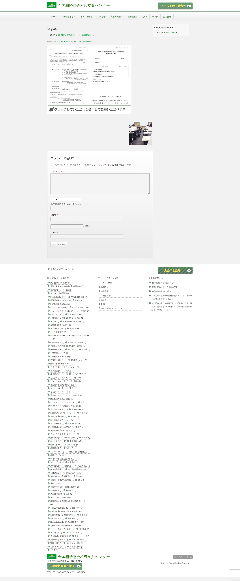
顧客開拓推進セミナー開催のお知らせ (76, 35)
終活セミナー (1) (76, 550)
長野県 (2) (68, 480)
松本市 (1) (54, 431)
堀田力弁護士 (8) (80, 300)
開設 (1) (53, 367)
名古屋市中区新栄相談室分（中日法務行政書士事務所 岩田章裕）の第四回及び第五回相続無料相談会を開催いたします (172, 310)
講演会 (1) (86, 353)
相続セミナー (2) (80, 364)
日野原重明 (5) (56, 476)
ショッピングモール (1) (60, 315)
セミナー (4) (55, 392)
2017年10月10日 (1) (74, 536)
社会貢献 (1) (73, 466)
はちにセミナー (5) (58, 445)
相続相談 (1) (71, 494)
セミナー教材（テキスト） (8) (62, 533)
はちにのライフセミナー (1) (61, 424)
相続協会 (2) (78, 290)
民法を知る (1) (81, 484)
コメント (56, 171)
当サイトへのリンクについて (113, 312)
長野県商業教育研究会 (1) (60, 304)
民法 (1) (79, 480)
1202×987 (170, 32)
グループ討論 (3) (57, 466)
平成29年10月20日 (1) (59, 512)
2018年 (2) (66, 540)
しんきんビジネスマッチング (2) (63, 406)
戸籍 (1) (53, 420)
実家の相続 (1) (56, 547)
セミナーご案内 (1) (81, 315)
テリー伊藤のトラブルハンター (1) (64, 371)
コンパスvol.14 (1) (57, 455)
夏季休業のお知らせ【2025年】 (165, 291)
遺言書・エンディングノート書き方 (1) (66, 399)
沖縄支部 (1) (69, 374)
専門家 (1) (82, 431)
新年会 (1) (84, 519)
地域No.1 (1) (73, 353)
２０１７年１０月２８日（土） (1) (64, 438)
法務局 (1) (54, 434)
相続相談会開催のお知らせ (163, 286)
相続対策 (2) (80, 304)
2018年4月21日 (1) (58, 332)
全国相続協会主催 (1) (59, 350)
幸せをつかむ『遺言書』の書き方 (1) (65, 410)
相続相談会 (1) (56, 452)
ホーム (54, 16)
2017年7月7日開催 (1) (77, 346)
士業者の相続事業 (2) (59, 322)
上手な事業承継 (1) (58, 336)
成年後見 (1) (55, 469)
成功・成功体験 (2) (79, 543)
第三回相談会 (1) (71, 441)
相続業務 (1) (84, 533)
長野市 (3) (66, 286)
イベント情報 (86, 16)
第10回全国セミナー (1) (60, 364)
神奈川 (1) (70, 452)
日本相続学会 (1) (75, 318)
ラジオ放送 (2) (77, 322)
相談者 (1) (84, 417)
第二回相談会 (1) (57, 427)
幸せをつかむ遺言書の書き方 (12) (64, 462)
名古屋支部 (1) (56, 494)
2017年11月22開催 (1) (59, 297)
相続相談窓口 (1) (78, 350)
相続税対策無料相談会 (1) (60, 360)
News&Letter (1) (57, 526)
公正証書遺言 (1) (57, 346)
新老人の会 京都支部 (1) (60, 501)
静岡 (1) (63, 420)
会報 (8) (53, 515)
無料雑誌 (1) (55, 441)
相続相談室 (132, 16)
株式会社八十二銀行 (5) (75, 476)
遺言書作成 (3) (56, 498)
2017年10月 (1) (68, 434)
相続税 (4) (54, 417)
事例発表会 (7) (76, 445)
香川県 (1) (75, 420)
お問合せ (167, 16)
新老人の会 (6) (74, 427)
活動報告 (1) (69, 469)
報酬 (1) (53, 448)
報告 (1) (84, 406)
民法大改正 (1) (84, 469)
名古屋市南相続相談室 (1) (60, 484)
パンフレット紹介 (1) (74, 547)
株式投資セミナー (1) (59, 378)
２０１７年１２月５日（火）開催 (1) (65, 385)
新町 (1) (69, 498)
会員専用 (104, 295)
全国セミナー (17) (82, 540)
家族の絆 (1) (74, 332)
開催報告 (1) (73, 522)
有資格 (104, 304)
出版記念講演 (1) (57, 522)
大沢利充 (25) (77, 413)
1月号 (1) (54, 554)
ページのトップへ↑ (183, 560)
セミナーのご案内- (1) (59, 311)
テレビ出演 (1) (70, 392)
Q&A (144, 16)
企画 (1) (69, 293)
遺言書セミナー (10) (75, 526)
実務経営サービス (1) (59, 543)
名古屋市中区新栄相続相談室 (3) (63, 388)
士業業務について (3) (59, 357)
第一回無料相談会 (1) (59, 413)
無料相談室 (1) (70, 519)
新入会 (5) (54, 286)
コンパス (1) (77, 512)
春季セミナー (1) (57, 353)
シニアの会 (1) (68, 431)
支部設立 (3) (55, 480)
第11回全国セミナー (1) (60, 300)
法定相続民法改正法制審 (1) (61, 402)
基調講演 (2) (55, 374)
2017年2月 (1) (56, 536)
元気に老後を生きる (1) (60, 290)
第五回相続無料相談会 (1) (79, 455)
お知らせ (101, 16)
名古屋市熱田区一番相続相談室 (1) (64, 491)
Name (53, 218)
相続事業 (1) (55, 519)
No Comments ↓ (85, 42)
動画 (103, 308)
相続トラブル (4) (57, 459)
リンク (155, 16)
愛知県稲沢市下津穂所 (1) (60, 329)
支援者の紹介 (116, 16)
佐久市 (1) (54, 540)
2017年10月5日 (64, 42)
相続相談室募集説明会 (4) (71, 515)
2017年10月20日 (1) (80, 311)
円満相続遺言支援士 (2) (60, 308)
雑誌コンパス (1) (67, 367)
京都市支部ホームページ (62, 272)
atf (75, 42)
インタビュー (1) (69, 417)
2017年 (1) (54, 325)
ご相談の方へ (106, 299)
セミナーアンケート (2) (60, 395)
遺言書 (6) (86, 441)
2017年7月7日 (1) (78, 378)
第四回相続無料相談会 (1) (78, 473)
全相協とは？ (69, 16)
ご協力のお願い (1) (58, 550)
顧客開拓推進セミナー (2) (73, 325)
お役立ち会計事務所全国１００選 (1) (65, 529)
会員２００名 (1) (57, 318)
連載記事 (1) (55, 487)
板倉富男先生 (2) (57, 473)
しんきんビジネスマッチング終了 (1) (65, 381)
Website (54, 236)
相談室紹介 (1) (56, 293)
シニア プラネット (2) (69, 448)
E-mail (86, 229)
